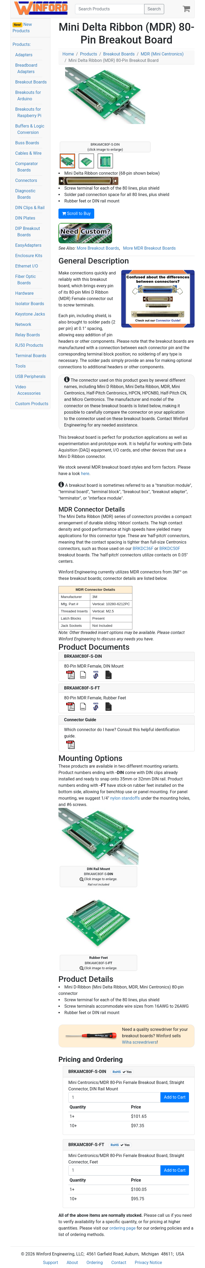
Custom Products (31, 403)
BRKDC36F (143, 548)
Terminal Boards (30, 355)
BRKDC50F (169, 548)
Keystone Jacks (30, 314)
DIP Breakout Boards (27, 231)
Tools (20, 366)
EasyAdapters (28, 245)
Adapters (24, 54)
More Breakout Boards (98, 248)
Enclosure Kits (28, 255)
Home (68, 54)
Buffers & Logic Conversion (29, 129)
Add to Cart (175, 1097)
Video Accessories (28, 390)
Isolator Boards (29, 303)
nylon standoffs (125, 798)
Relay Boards (27, 334)
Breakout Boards (31, 82)
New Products (22, 27)
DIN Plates (25, 218)
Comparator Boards (26, 167)
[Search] (109, 9)
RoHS (117, 1072)
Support (50, 1262)
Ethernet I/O (26, 266)
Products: (22, 44)
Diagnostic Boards (25, 194)
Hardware (24, 293)
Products (88, 54)
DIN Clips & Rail (30, 207)
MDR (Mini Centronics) (162, 54)
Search (154, 8)
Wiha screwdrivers (139, 1042)
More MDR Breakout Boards (149, 248)
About (72, 1262)
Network (23, 324)
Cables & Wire (28, 153)
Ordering (94, 1262)
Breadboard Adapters (26, 68)
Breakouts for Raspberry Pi (28, 112)
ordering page (122, 1228)
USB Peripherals (30, 376)
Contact (118, 1262)
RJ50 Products (29, 345)
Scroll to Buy (76, 213)
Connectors (26, 180)
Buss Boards (27, 142)
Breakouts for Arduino (28, 95)
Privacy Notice (148, 1262)
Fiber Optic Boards (25, 279)
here (85, 473)
